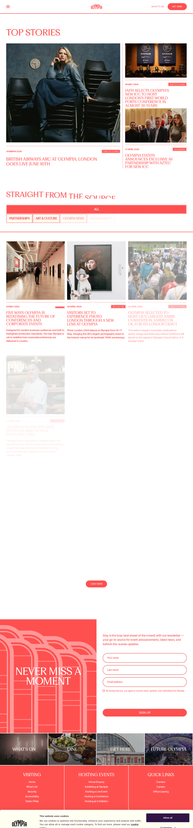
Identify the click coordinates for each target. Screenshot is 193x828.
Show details (47, 818)
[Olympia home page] (96, 6)
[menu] (8, 6)
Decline (168, 820)
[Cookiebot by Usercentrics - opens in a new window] (19, 822)
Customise (168, 810)
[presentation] (126, 705)
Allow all (167, 800)
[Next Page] (96, 583)
